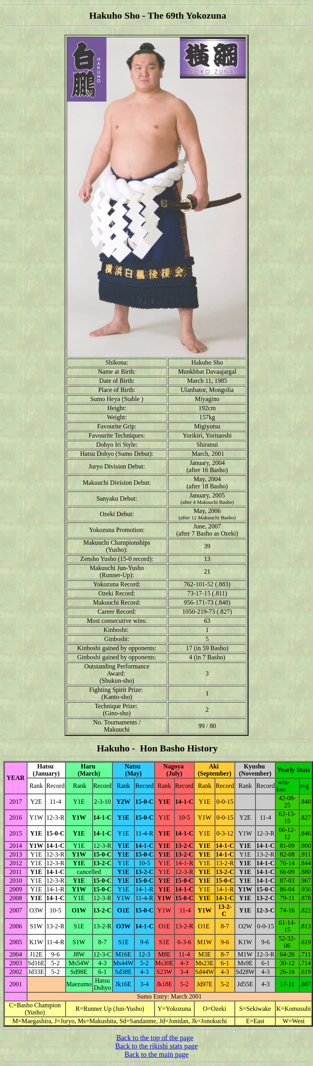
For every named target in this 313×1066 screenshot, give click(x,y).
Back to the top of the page (154, 1038)
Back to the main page (157, 1054)
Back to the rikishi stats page (156, 1046)
